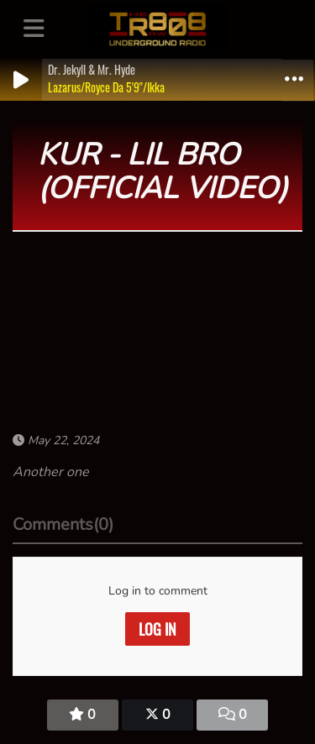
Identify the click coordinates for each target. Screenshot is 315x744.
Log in (157, 629)
